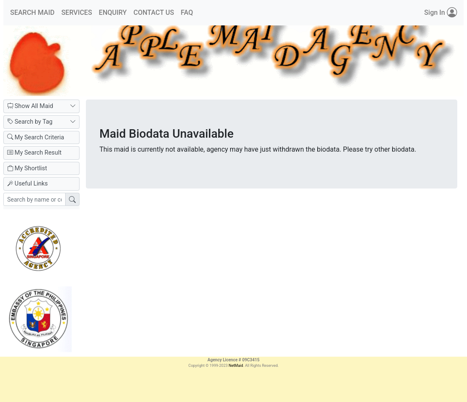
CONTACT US (153, 12)
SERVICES (76, 12)
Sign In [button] (440, 13)
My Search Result (34, 152)
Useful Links (27, 183)
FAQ (187, 12)
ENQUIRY (113, 12)
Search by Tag (41, 122)
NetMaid (235, 365)
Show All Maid (41, 106)
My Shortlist (27, 168)
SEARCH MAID (32, 12)
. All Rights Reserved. (261, 365)
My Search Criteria (35, 137)
